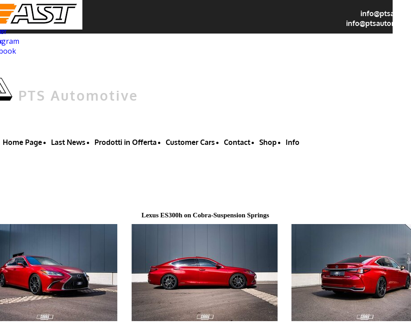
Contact (237, 142)
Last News (68, 142)
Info (293, 142)
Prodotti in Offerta (125, 142)
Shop (268, 142)
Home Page (22, 142)
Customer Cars (190, 142)
